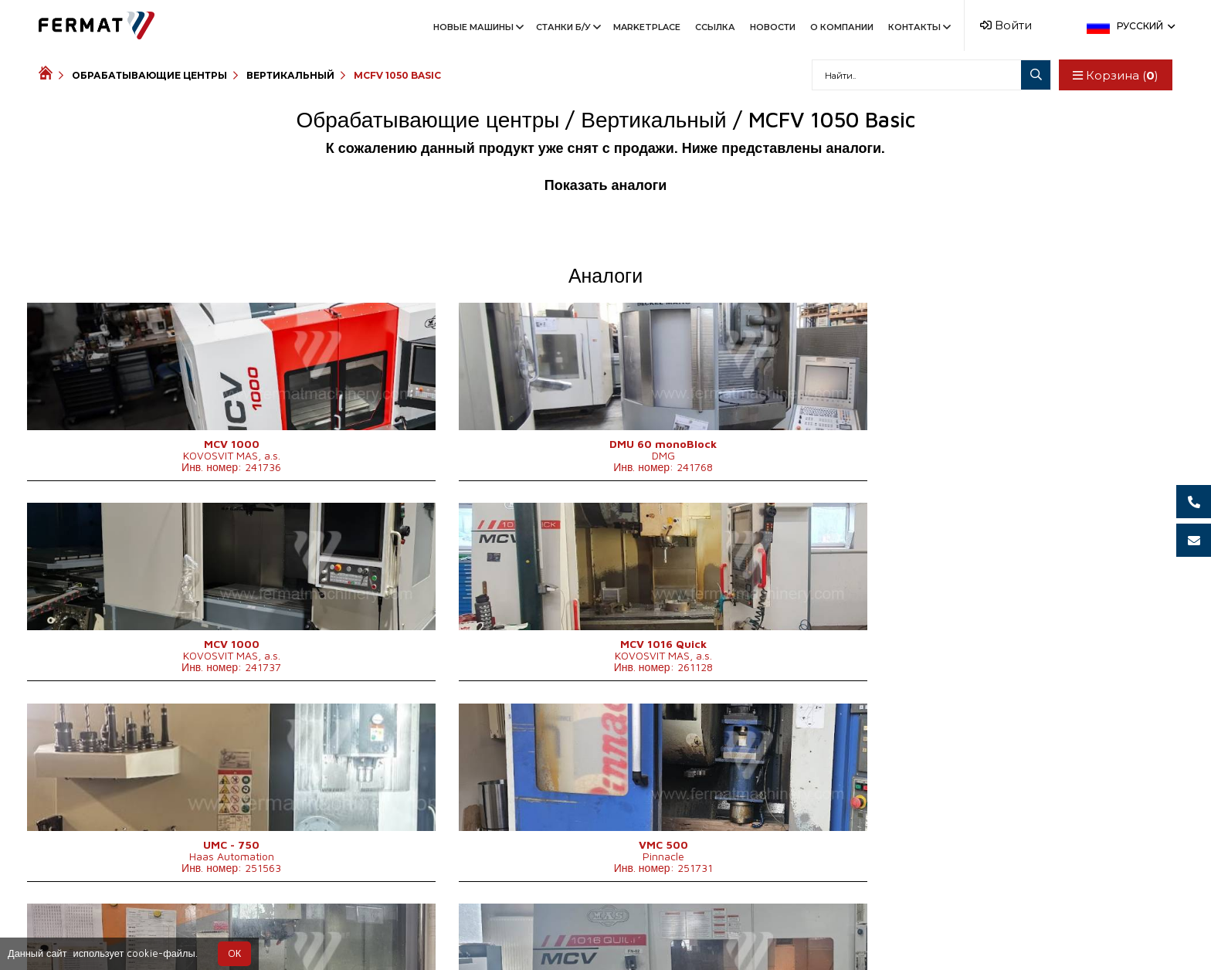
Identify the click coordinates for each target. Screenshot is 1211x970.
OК (234, 953)
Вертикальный (290, 75)
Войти (1006, 25)
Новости (772, 27)
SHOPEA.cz (156, 932)
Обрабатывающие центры (149, 75)
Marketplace (646, 27)
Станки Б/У (567, 27)
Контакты (918, 27)
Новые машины (477, 27)
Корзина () (1113, 75)
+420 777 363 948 (566, 932)
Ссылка (715, 27)
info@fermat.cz (681, 932)
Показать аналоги (605, 185)
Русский (1144, 26)
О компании (841, 27)
